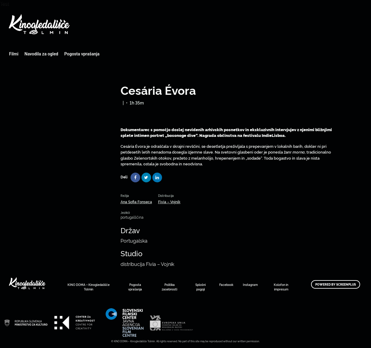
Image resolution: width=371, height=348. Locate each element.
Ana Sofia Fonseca (136, 201)
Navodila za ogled (41, 53)
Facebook (226, 285)
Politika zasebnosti (169, 287)
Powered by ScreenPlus (335, 284)
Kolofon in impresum (281, 287)
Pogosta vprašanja (81, 53)
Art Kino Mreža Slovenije (25, 323)
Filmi (13, 53)
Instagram (250, 285)
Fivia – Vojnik (169, 201)
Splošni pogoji (200, 287)
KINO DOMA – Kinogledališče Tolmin (89, 287)
